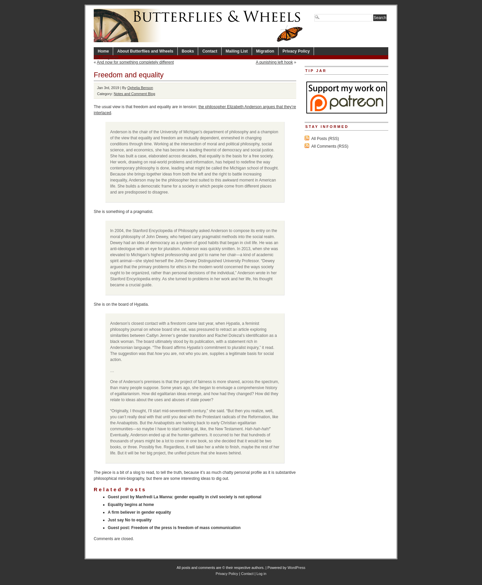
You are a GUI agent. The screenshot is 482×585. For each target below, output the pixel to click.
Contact (209, 51)
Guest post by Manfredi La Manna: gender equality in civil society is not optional (184, 497)
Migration (265, 51)
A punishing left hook (274, 62)
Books (188, 51)
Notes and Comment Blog (134, 94)
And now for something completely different (135, 62)
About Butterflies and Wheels (145, 51)
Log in (261, 574)
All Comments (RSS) (329, 146)
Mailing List (237, 51)
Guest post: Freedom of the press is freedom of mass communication (174, 527)
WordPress (296, 568)
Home (103, 51)
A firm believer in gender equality (139, 512)
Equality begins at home (131, 504)
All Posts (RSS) (325, 138)
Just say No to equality (130, 520)
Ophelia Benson (140, 88)
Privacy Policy (296, 51)
